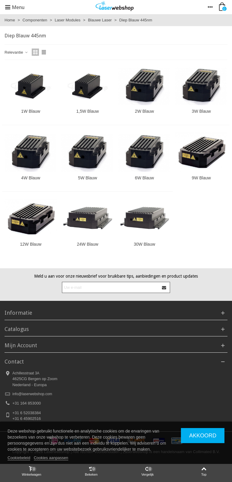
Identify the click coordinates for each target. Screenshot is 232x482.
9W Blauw (201, 177)
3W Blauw (201, 111)
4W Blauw (30, 177)
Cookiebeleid (19, 457)
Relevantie (16, 52)
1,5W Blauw (87, 111)
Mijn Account (21, 345)
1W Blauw (30, 111)
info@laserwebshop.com (32, 394)
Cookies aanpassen (51, 457)
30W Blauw (144, 244)
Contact (14, 361)
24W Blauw (87, 244)
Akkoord (202, 436)
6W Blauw (144, 177)
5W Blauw (87, 177)
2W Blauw (144, 111)
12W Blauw (30, 244)
